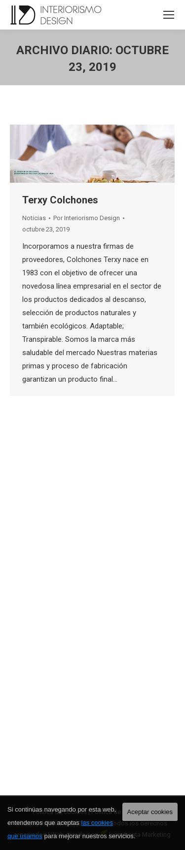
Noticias (34, 218)
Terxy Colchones (60, 200)
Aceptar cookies (150, 812)
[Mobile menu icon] (168, 14)
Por (86, 218)
